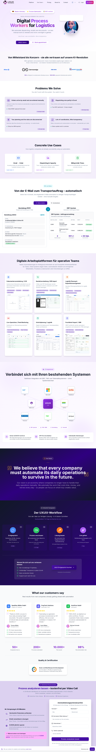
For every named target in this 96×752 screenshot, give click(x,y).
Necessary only (84, 749)
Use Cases (40, 2)
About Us (57, 2)
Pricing (49, 2)
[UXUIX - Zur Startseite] (8, 2)
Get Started (90, 2)
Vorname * (54, 708)
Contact (65, 2)
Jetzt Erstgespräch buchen (64, 567)
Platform (31, 2)
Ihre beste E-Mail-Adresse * (60, 716)
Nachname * (74, 708)
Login (81, 2)
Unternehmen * (56, 723)
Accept (92, 749)
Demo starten (40, 203)
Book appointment (39, 42)
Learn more (28, 749)
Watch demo (22, 42)
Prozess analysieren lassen (70, 739)
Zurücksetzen (55, 203)
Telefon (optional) (57, 730)
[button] (19, 302)
